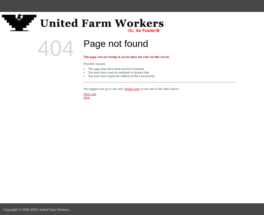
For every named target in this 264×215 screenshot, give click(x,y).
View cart (90, 94)
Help (87, 97)
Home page (132, 88)
